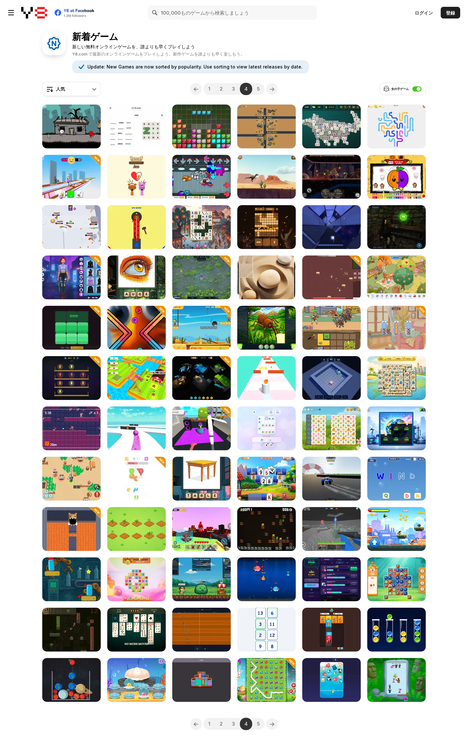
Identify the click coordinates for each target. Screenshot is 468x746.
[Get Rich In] (136, 328)
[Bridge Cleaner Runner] (71, 177)
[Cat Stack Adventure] (396, 328)
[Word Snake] (136, 126)
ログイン (424, 13)
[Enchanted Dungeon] (266, 529)
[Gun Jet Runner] (396, 529)
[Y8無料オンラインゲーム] (34, 13)
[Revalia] (136, 529)
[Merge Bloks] (266, 428)
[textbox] (71, 89)
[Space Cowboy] (71, 428)
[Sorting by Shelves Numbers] (71, 378)
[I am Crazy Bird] (201, 428)
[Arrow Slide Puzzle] (396, 126)
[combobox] (71, 89)
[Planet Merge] (71, 680)
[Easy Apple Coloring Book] (396, 177)
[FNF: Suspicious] (201, 177)
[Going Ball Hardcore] (136, 428)
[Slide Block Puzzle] (201, 680)
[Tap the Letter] (396, 479)
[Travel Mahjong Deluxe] (396, 378)
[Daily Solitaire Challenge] (136, 630)
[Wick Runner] (266, 378)
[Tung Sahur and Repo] (201, 378)
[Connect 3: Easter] (266, 680)
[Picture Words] (201, 479)
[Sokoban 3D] (331, 378)
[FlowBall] (331, 227)
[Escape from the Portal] (396, 227)
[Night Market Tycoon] (331, 579)
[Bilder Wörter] (136, 277)
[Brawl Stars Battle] (71, 479)
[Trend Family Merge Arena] (396, 680)
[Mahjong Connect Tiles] (201, 227)
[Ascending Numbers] (266, 630)
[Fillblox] (71, 328)
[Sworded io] (71, 227)
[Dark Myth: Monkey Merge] (331, 328)
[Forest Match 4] (396, 579)
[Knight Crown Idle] (201, 579)
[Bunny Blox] (201, 126)
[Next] (273, 89)
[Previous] (196, 89)
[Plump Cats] (331, 680)
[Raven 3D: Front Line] (331, 529)
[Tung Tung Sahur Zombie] (201, 328)
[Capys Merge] (331, 630)
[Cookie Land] (136, 579)
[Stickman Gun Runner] (71, 126)
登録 (450, 13)
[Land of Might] (331, 277)
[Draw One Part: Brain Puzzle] (136, 177)
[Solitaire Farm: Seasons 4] (266, 479)
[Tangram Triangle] (136, 479)
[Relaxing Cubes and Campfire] (266, 227)
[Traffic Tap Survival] (266, 126)
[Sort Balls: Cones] (396, 630)
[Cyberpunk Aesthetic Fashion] (71, 277)
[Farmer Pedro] (136, 378)
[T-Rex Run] (266, 177)
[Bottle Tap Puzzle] (71, 579)
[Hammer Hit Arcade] (136, 227)
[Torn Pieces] (266, 328)
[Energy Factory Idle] (396, 428)
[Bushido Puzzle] (266, 277)
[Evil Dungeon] (71, 529)
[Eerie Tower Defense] (201, 277)
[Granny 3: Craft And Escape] (201, 529)
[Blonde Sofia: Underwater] (136, 680)
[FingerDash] (201, 630)
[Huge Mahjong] (331, 126)
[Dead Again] (71, 630)
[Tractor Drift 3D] (331, 479)
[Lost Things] (396, 277)
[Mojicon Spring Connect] (331, 428)
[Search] (155, 13)
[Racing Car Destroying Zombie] (331, 177)
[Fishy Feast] (266, 579)
